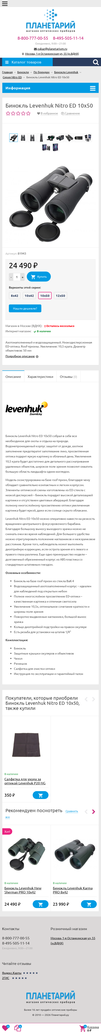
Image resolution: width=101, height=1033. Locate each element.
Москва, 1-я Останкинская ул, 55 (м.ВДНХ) (52, 53)
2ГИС (5, 978)
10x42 (29, 295)
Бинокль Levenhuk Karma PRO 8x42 (73, 890)
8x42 (14, 295)
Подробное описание (20, 356)
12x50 (60, 295)
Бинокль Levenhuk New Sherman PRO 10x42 (22, 890)
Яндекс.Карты (12, 973)
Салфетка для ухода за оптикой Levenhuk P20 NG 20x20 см (25, 783)
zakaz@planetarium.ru (52, 48)
